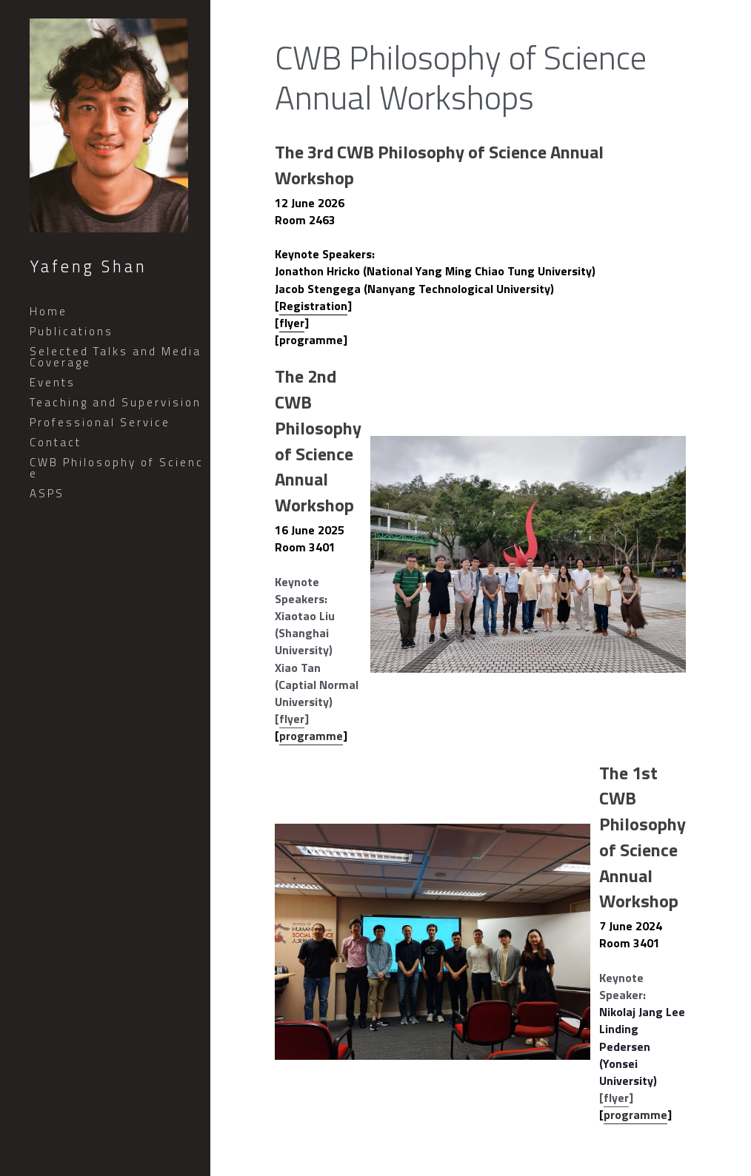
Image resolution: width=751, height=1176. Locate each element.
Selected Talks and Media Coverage (115, 357)
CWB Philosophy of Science (117, 468)
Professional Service (100, 422)
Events (53, 382)
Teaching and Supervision (115, 402)
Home (48, 311)
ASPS (47, 493)
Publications (71, 331)
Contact (55, 442)
